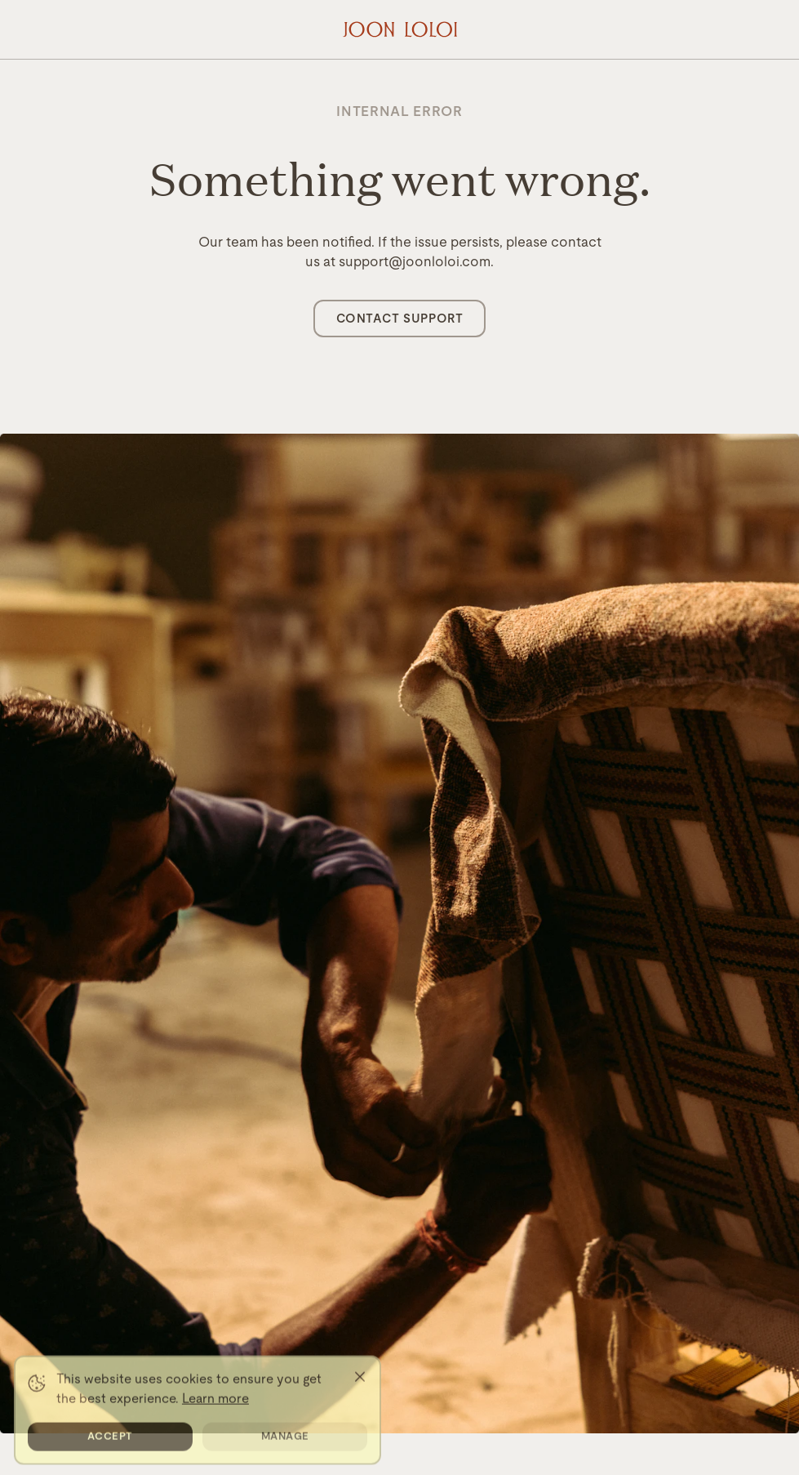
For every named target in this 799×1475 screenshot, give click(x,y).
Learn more (215, 1407)
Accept (110, 1445)
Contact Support (400, 318)
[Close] (360, 1386)
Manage (285, 1445)
